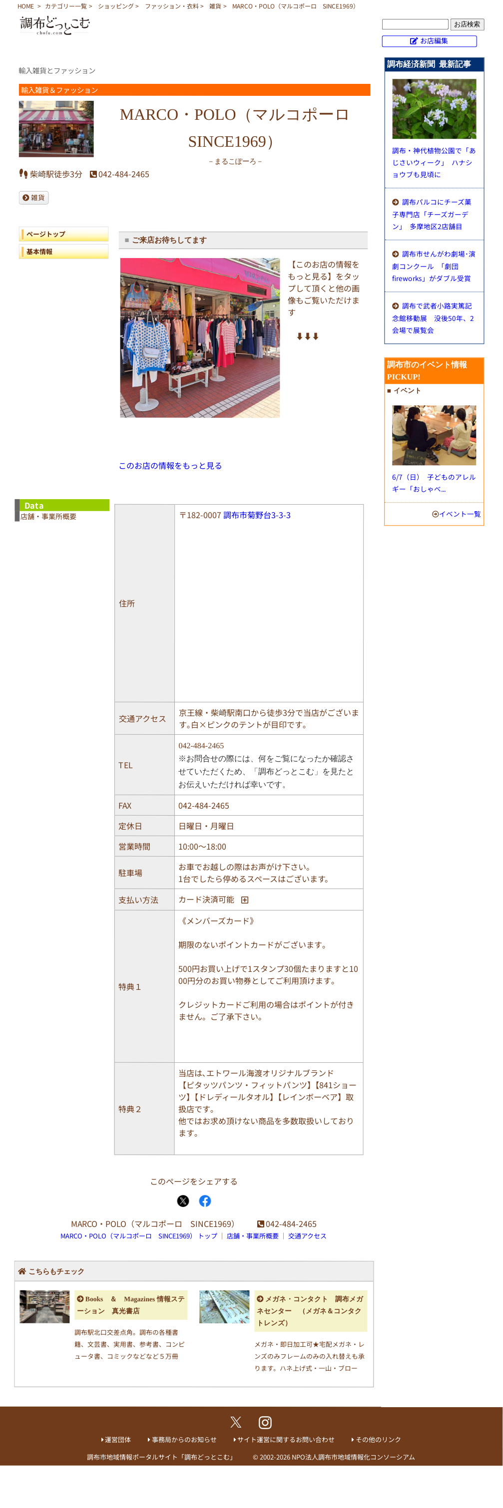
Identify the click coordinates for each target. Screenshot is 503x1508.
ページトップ (45, 233)
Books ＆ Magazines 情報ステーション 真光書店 (131, 1305)
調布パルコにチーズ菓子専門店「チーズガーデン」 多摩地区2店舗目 (432, 214)
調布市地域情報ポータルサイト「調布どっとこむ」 (161, 1456)
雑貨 (215, 5)
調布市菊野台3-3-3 (257, 515)
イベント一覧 (460, 514)
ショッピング (116, 5)
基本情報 (39, 251)
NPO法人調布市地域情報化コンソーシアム (353, 1457)
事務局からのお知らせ (184, 1439)
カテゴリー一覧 (66, 5)
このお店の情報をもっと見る (170, 465)
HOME (25, 5)
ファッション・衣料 (172, 5)
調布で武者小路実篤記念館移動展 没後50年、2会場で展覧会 (433, 318)
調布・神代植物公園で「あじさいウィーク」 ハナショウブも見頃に (434, 162)
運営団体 (118, 1439)
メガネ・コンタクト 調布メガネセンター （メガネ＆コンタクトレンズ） (310, 1311)
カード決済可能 (206, 899)
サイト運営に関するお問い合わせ (286, 1439)
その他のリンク (378, 1439)
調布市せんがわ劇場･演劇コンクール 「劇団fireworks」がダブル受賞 (434, 266)
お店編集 (434, 40)
